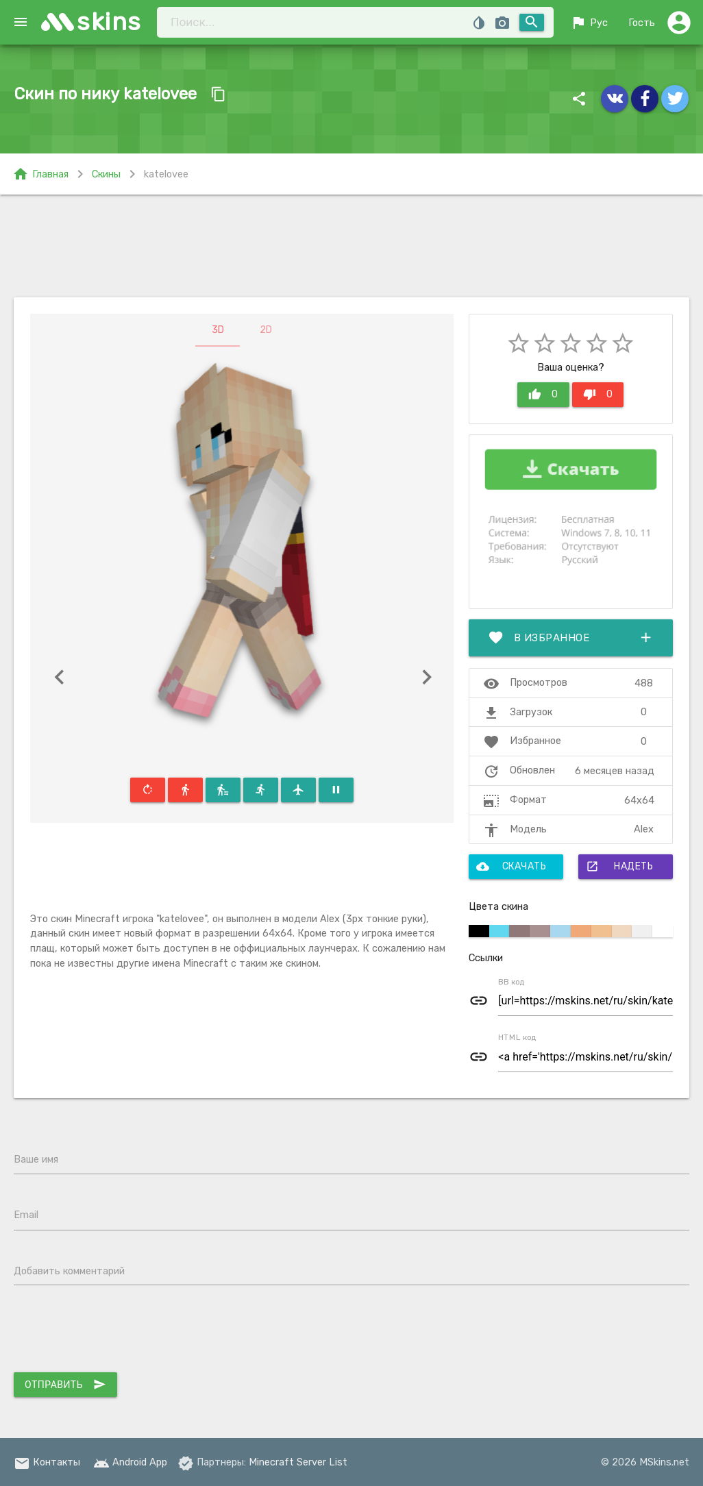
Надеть (619, 866)
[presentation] (118, 1332)
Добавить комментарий (69, 1271)
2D (266, 330)
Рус (589, 23)
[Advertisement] (351, 246)
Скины (106, 174)
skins (109, 21)
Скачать (511, 866)
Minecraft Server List (298, 1462)
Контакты (47, 1462)
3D (218, 330)
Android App (130, 1462)
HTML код (517, 1037)
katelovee (166, 174)
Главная (40, 174)
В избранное (571, 637)
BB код (511, 982)
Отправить (65, 1384)
